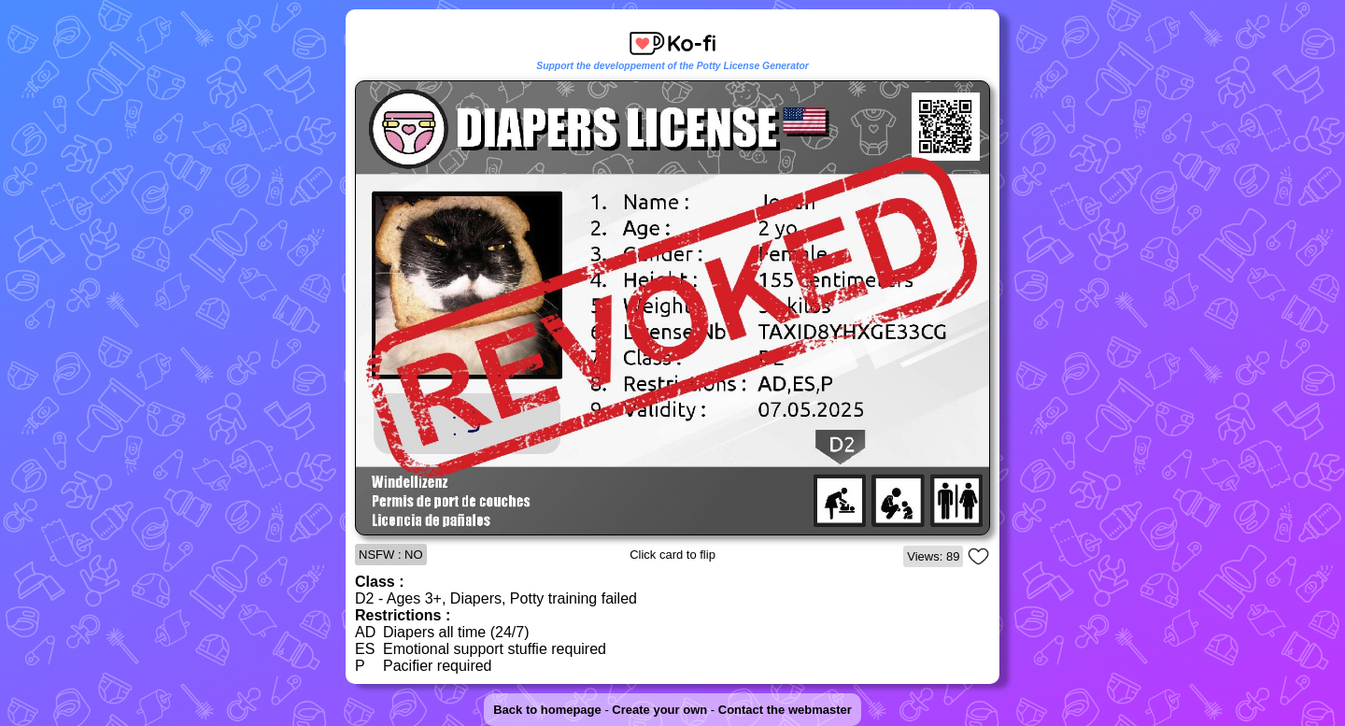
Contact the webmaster (785, 710)
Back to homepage (547, 710)
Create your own (659, 710)
